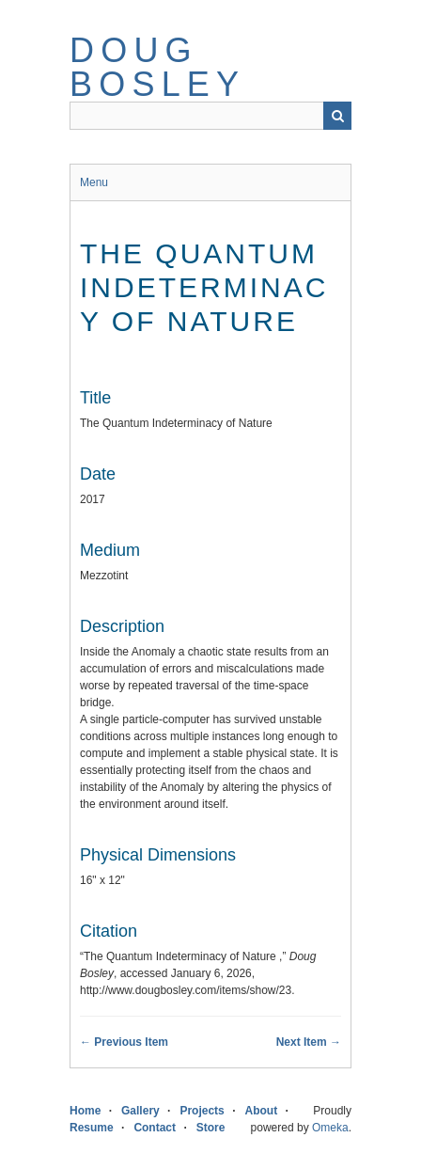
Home (85, 1110)
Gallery (140, 1110)
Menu (94, 182)
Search (337, 116)
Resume (92, 1127)
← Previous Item (124, 1042)
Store (211, 1127)
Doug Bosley (157, 67)
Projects (201, 1110)
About (260, 1110)
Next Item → (308, 1042)
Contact (154, 1127)
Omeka (330, 1127)
